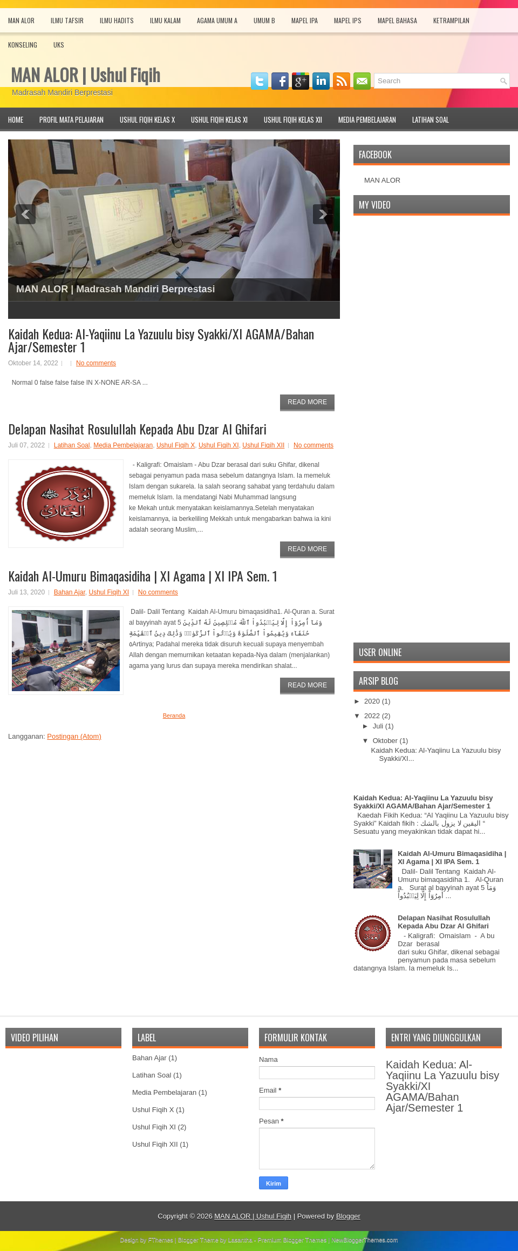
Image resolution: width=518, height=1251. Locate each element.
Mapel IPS (348, 20)
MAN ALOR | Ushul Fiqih (85, 74)
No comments (96, 363)
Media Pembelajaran (367, 119)
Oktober (386, 741)
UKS (58, 44)
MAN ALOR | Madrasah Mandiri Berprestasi (115, 289)
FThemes (160, 1239)
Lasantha (240, 1239)
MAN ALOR (382, 180)
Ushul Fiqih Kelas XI (219, 119)
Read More (307, 402)
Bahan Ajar (69, 592)
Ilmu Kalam (165, 20)
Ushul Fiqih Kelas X (147, 119)
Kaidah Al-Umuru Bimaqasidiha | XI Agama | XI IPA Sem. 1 (142, 575)
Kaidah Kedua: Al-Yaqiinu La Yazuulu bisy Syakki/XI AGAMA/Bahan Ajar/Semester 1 (161, 340)
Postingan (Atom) (74, 736)
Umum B (264, 20)
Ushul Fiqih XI (219, 445)
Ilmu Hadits (117, 20)
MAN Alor (21, 20)
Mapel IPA (304, 20)
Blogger (348, 1216)
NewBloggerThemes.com (364, 1239)
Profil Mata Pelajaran (71, 119)
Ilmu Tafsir (67, 20)
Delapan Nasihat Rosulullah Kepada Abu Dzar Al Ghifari (137, 428)
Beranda (174, 715)
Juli (379, 726)
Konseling (22, 44)
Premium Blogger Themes (292, 1239)
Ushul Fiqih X (175, 445)
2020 (373, 701)
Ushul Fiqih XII (263, 445)
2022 (373, 716)
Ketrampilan (451, 20)
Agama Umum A (217, 20)
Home (15, 119)
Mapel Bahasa (397, 20)
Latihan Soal (430, 119)
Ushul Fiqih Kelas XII (293, 119)
